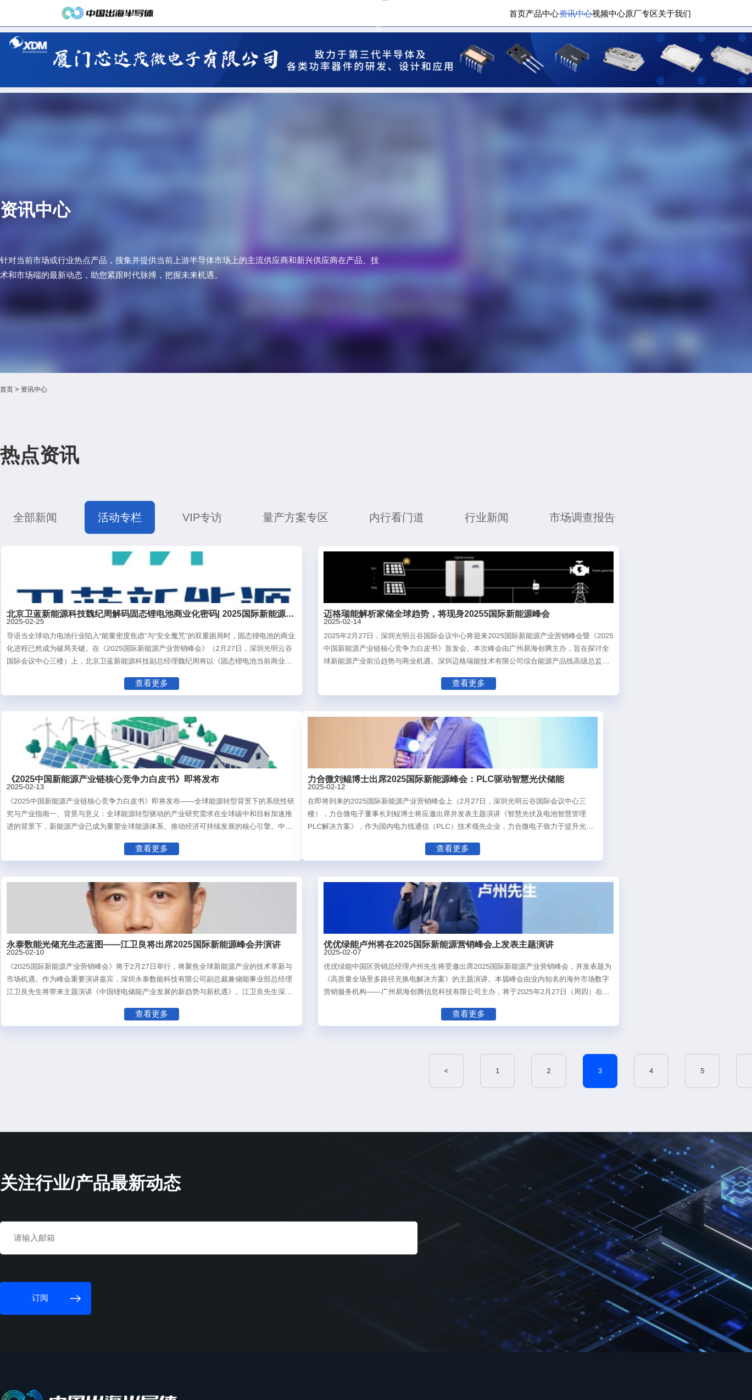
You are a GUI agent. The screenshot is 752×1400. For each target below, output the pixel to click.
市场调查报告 (505, 424)
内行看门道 (374, 424)
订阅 (205, 15)
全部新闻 (118, 424)
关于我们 (635, 52)
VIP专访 (237, 424)
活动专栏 (178, 424)
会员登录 (570, 16)
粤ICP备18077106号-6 (338, 1382)
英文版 (647, 16)
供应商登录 (611, 16)
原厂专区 (588, 52)
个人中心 (534, 16)
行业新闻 (437, 424)
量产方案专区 (303, 424)
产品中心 (449, 52)
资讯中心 (496, 52)
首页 (412, 52)
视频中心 (542, 52)
